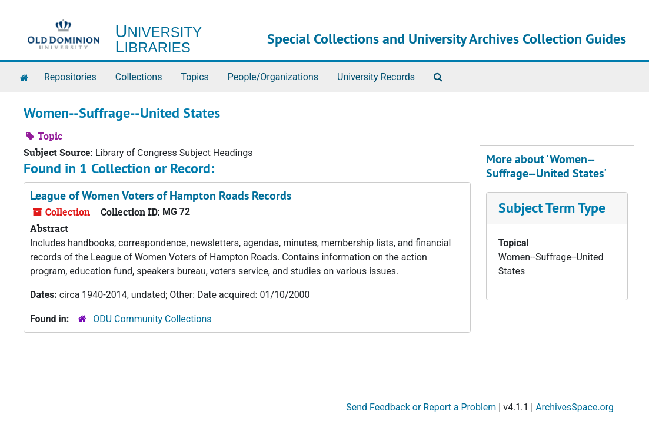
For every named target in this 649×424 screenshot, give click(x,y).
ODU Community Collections (152, 318)
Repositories (70, 76)
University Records (376, 76)
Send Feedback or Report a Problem (421, 407)
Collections (138, 76)
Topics (194, 76)
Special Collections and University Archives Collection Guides (446, 38)
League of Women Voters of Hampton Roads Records (160, 195)
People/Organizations (273, 76)
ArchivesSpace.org (574, 407)
